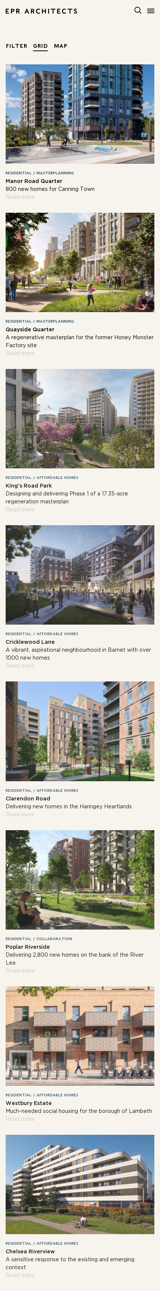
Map (60, 46)
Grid (40, 46)
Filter (16, 46)
